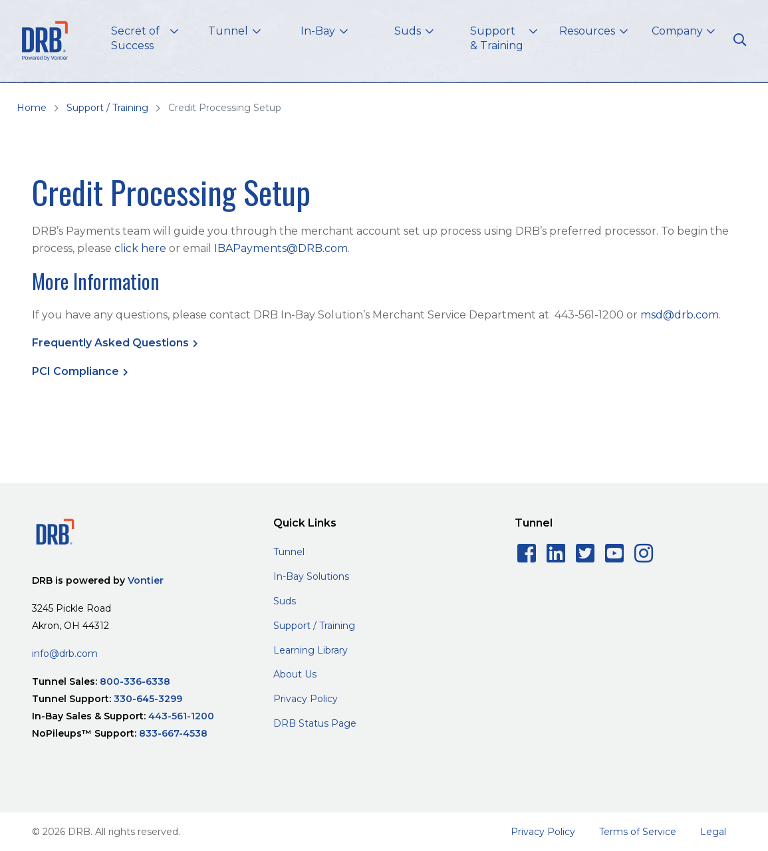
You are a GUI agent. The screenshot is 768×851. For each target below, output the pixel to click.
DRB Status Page (314, 723)
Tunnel (289, 552)
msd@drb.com (679, 314)
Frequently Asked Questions (110, 342)
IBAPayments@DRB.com (281, 248)
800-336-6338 (135, 681)
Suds (284, 601)
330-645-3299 (148, 699)
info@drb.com (65, 654)
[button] (145, 41)
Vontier (146, 580)
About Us (295, 674)
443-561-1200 (181, 716)
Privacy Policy (305, 699)
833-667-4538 (173, 733)
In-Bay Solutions (311, 576)
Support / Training (107, 108)
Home (32, 108)
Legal (713, 832)
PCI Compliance (75, 371)
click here (140, 248)
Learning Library (310, 650)
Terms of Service (637, 832)
